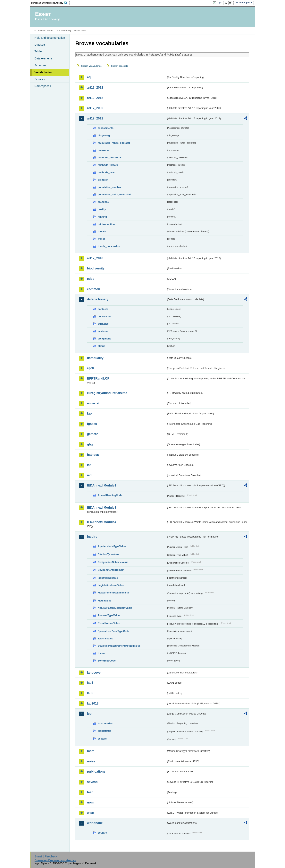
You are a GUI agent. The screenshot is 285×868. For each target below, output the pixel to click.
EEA (50, 3)
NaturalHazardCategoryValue (115, 607)
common (93, 289)
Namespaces (43, 86)
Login (219, 2)
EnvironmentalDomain (111, 569)
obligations (104, 338)
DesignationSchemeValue (113, 562)
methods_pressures (110, 157)
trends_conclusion (109, 246)
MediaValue (105, 600)
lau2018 (93, 703)
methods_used (106, 172)
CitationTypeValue (108, 554)
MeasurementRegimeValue (114, 592)
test (90, 792)
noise (91, 761)
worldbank (95, 823)
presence (103, 201)
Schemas (40, 65)
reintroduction (106, 224)
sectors (102, 738)
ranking (102, 216)
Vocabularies (43, 72)
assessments (105, 128)
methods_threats (108, 164)
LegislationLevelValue (111, 585)
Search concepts (119, 66)
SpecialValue (105, 638)
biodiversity (96, 268)
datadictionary (97, 299)
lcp (89, 713)
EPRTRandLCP (98, 378)
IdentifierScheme (108, 577)
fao (89, 413)
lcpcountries (105, 723)
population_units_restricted (114, 194)
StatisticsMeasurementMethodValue (119, 645)
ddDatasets (104, 316)
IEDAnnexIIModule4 (101, 522)
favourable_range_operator (114, 142)
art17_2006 (95, 108)
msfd (91, 751)
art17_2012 (95, 118)
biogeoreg (104, 135)
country (102, 832)
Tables (39, 51)
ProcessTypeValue (109, 615)
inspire (92, 536)
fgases (92, 423)
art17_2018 (95, 258)
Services (40, 79)
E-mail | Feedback (46, 856)
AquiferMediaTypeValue (112, 546)
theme (101, 653)
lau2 (90, 693)
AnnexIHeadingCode (110, 495)
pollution (103, 179)
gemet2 (92, 434)
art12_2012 (95, 87)
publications (96, 771)
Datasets (40, 44)
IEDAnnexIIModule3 (101, 507)
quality (102, 209)
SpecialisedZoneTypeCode (114, 631)
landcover (94, 672)
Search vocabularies (91, 66)
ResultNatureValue (109, 623)
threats (102, 231)
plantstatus (104, 730)
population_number (109, 187)
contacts (103, 309)
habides (93, 454)
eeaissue (103, 331)
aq (89, 77)
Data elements (44, 58)
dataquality (95, 358)
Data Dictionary (63, 30)
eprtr (90, 368)
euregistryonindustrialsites (107, 393)
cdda (90, 278)
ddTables (103, 323)
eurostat (93, 403)
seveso (92, 782)
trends (101, 238)
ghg (90, 444)
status (101, 346)
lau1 (90, 682)
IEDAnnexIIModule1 (101, 485)
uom (90, 802)
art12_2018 (95, 98)
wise (90, 812)
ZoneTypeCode (107, 660)
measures (104, 150)
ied (89, 475)
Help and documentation (50, 37)
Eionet (50, 30)
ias (89, 465)
